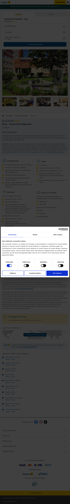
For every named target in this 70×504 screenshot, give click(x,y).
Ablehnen (13, 273)
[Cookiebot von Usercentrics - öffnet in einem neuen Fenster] (60, 229)
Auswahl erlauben (35, 273)
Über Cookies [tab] (57, 234)
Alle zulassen (57, 273)
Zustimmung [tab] (12, 234)
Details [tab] (35, 234)
